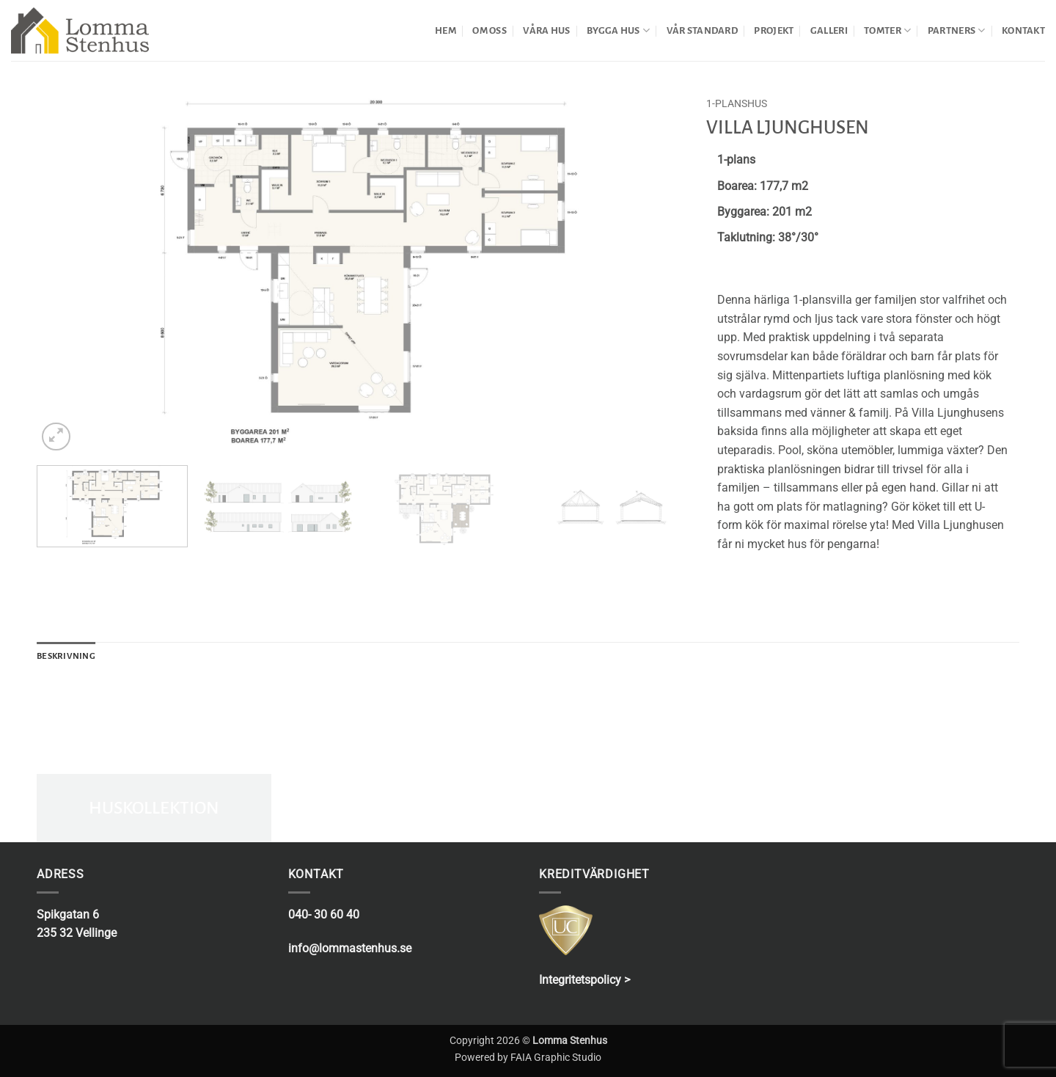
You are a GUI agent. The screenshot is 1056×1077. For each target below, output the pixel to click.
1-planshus (736, 103)
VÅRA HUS (546, 30)
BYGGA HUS (618, 30)
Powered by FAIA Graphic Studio (528, 1057)
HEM (445, 30)
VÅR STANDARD (702, 30)
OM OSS (489, 30)
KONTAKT (1023, 30)
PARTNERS (957, 30)
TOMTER (887, 30)
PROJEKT (773, 30)
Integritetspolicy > (584, 980)
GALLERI (829, 30)
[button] (56, 437)
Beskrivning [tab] (66, 656)
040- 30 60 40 (323, 914)
